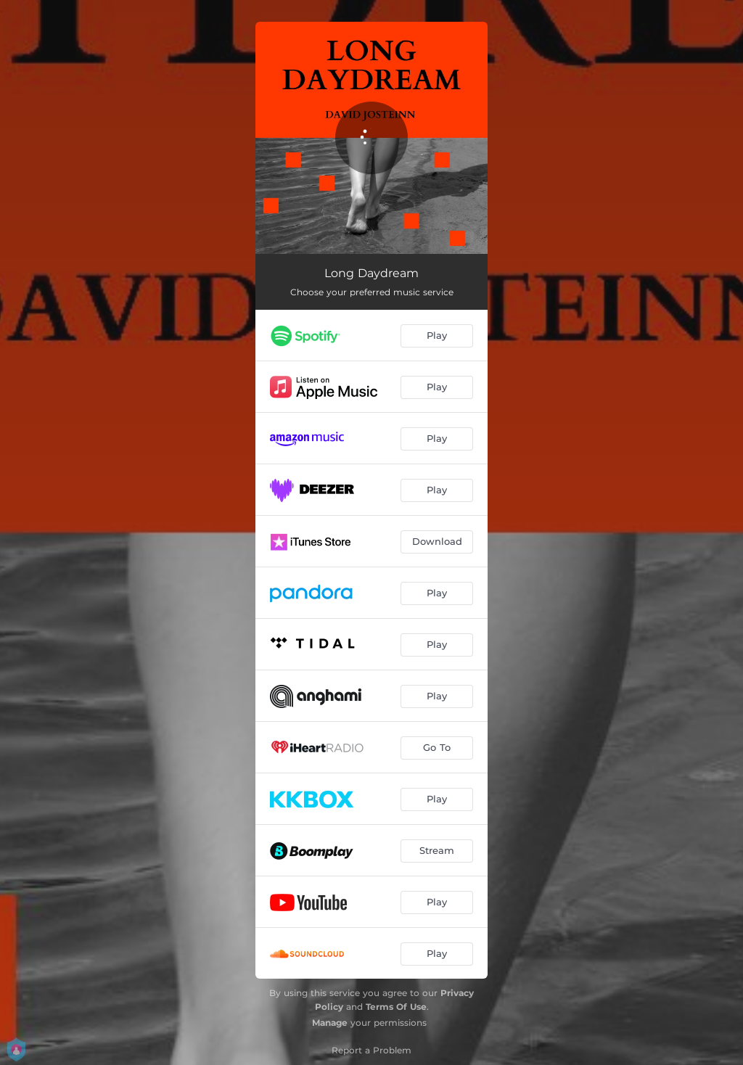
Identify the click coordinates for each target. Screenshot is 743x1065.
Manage (330, 1022)
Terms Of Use (396, 1006)
